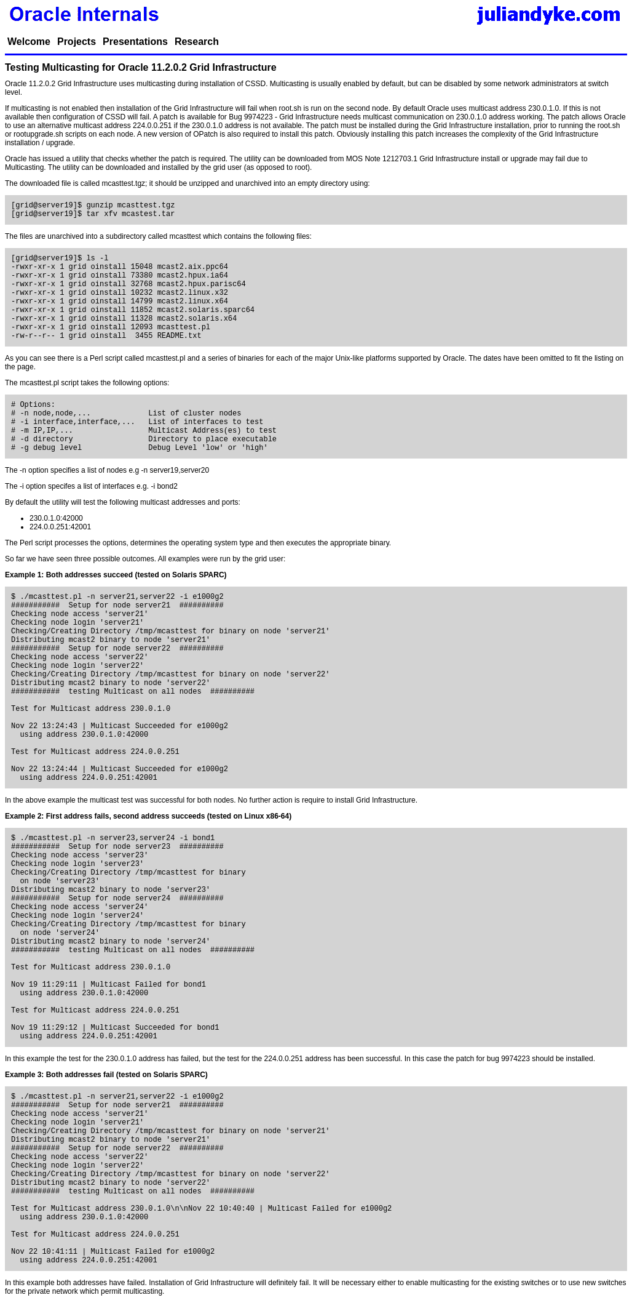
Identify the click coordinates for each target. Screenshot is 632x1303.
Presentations (135, 41)
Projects (76, 41)
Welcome (28, 41)
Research (197, 41)
